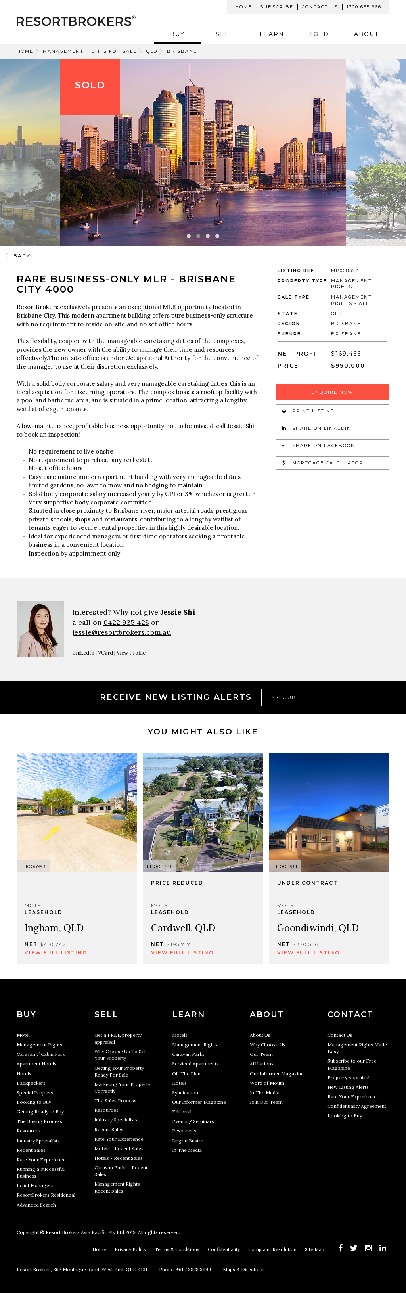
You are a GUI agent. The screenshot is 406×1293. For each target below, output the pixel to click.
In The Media (187, 1150)
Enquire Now (332, 392)
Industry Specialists (38, 1141)
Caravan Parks (188, 1054)
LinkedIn (83, 652)
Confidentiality (224, 1249)
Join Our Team (266, 1102)
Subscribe (276, 7)
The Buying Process (39, 1121)
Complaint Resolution (273, 1249)
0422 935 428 (126, 622)
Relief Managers (35, 1185)
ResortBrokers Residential (46, 1195)
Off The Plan (186, 1074)
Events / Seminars (193, 1121)
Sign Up (284, 697)
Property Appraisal (348, 1077)
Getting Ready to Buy (40, 1112)
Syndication (185, 1093)
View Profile (131, 652)
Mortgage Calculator (322, 462)
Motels (180, 1035)
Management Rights (39, 1045)
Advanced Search (36, 1205)
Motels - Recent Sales (119, 1148)
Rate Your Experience (41, 1160)
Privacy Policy (131, 1249)
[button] (188, 236)
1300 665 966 (364, 7)
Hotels (24, 1074)
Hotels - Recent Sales (118, 1158)
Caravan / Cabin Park (41, 1054)
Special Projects (35, 1093)
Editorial (182, 1112)
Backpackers (31, 1083)
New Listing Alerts (348, 1087)
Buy (177, 34)
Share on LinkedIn (316, 428)
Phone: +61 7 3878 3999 (185, 1269)
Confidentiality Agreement (356, 1106)
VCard (105, 652)
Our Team (261, 1054)
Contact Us (320, 7)
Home (243, 7)
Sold (319, 34)
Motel (23, 1035)
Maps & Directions (244, 1269)
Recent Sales (31, 1150)
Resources (29, 1131)
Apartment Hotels (36, 1064)
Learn (272, 34)
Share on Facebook (318, 445)
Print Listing (308, 411)
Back (22, 256)
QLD (151, 51)
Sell (225, 34)
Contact (350, 1014)
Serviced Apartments (195, 1064)
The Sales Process (115, 1100)
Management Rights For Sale (90, 51)
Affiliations (262, 1064)
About (366, 34)
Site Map (315, 1249)
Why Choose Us (267, 1045)
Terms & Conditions (178, 1249)
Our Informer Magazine (199, 1102)
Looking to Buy (34, 1102)
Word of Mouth (267, 1083)
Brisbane (182, 51)
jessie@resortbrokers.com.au (121, 632)
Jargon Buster (187, 1141)
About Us (260, 1035)
